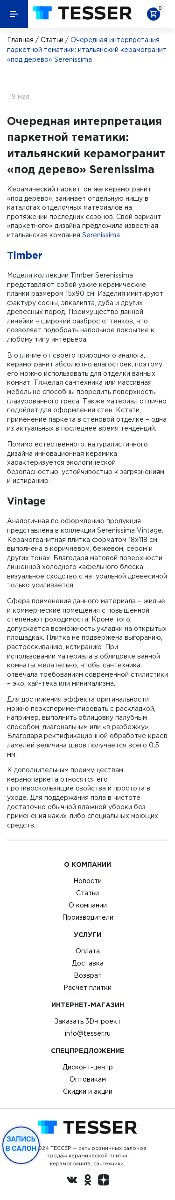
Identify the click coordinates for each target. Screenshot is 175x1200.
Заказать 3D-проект (87, 1021)
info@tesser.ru (88, 1033)
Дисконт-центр (88, 1067)
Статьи (52, 40)
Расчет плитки (87, 987)
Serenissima (101, 235)
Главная (20, 40)
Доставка (88, 963)
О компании (88, 905)
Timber (24, 255)
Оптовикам (88, 1079)
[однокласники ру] (87, 1181)
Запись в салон (21, 1144)
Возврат (88, 975)
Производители (87, 917)
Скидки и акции (87, 1091)
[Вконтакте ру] (71, 1181)
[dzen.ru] (103, 1181)
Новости (87, 881)
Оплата (88, 951)
